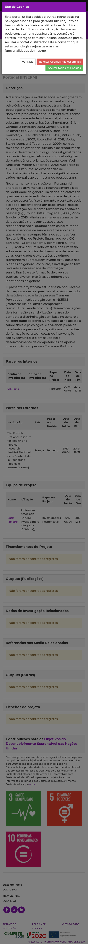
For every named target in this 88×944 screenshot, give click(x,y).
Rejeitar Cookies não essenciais (60, 61)
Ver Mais (27, 61)
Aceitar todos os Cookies (64, 68)
